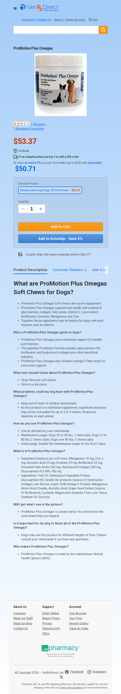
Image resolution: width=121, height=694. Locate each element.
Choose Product (28, 183)
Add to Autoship (60, 238)
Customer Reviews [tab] (70, 270)
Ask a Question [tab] (106, 270)
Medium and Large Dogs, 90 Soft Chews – (50, 190)
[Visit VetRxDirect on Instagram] (96, 670)
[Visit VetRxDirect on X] (62, 675)
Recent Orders (79, 621)
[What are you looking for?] (56, 30)
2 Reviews (38, 124)
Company (19, 611)
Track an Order (78, 626)
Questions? (29, 19)
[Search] (103, 30)
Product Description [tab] (30, 270)
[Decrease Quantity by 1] (22, 209)
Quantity (23, 201)
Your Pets (75, 616)
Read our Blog (22, 621)
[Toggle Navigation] (15, 8)
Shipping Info (51, 626)
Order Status (50, 611)
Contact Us (44, 19)
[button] (61, 84)
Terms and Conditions (71, 685)
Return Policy (51, 616)
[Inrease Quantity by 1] (40, 209)
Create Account (75, 19)
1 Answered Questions (28, 129)
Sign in (58, 19)
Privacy (47, 621)
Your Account (77, 611)
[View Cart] (93, 20)
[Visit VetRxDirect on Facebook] (74, 670)
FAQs (45, 631)
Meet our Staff (23, 616)
